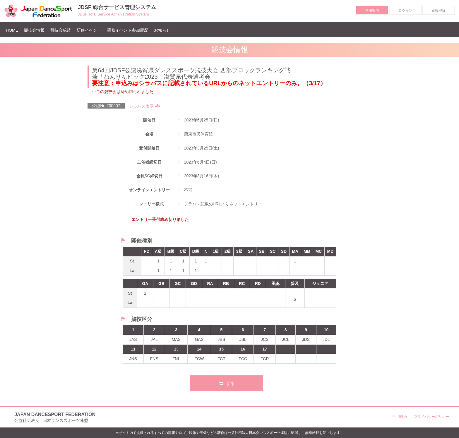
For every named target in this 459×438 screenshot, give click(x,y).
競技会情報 (34, 30)
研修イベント (89, 30)
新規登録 (438, 10)
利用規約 (400, 417)
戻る (226, 383)
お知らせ (162, 30)
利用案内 (372, 10)
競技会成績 (60, 30)
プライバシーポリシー (431, 417)
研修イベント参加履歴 (127, 30)
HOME (13, 30)
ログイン (405, 10)
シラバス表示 (144, 106)
